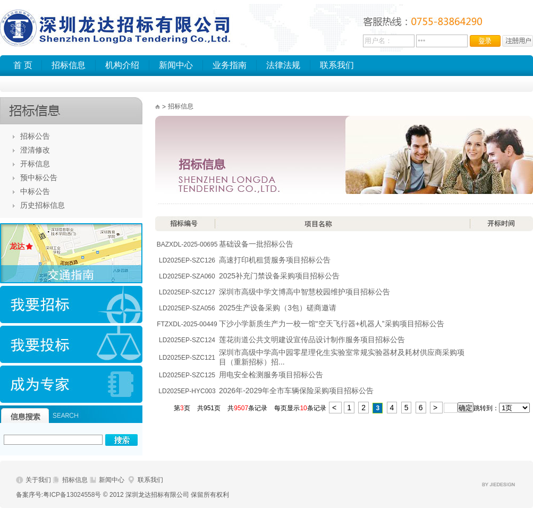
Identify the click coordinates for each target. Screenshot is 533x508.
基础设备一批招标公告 (256, 244)
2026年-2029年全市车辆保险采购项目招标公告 (296, 390)
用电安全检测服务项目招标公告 (271, 374)
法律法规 (283, 65)
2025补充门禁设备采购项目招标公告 (279, 276)
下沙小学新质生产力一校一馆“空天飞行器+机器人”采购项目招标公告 (331, 323)
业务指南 (230, 65)
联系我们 (337, 65)
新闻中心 (176, 65)
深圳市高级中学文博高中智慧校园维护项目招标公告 (304, 291)
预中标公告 (38, 177)
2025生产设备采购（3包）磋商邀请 (277, 307)
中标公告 (35, 191)
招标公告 (35, 136)
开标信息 (35, 163)
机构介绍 (122, 65)
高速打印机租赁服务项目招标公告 (275, 260)
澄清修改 (35, 150)
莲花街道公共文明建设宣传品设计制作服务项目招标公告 (312, 339)
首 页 (22, 65)
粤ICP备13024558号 (72, 494)
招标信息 (69, 65)
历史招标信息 (42, 205)
